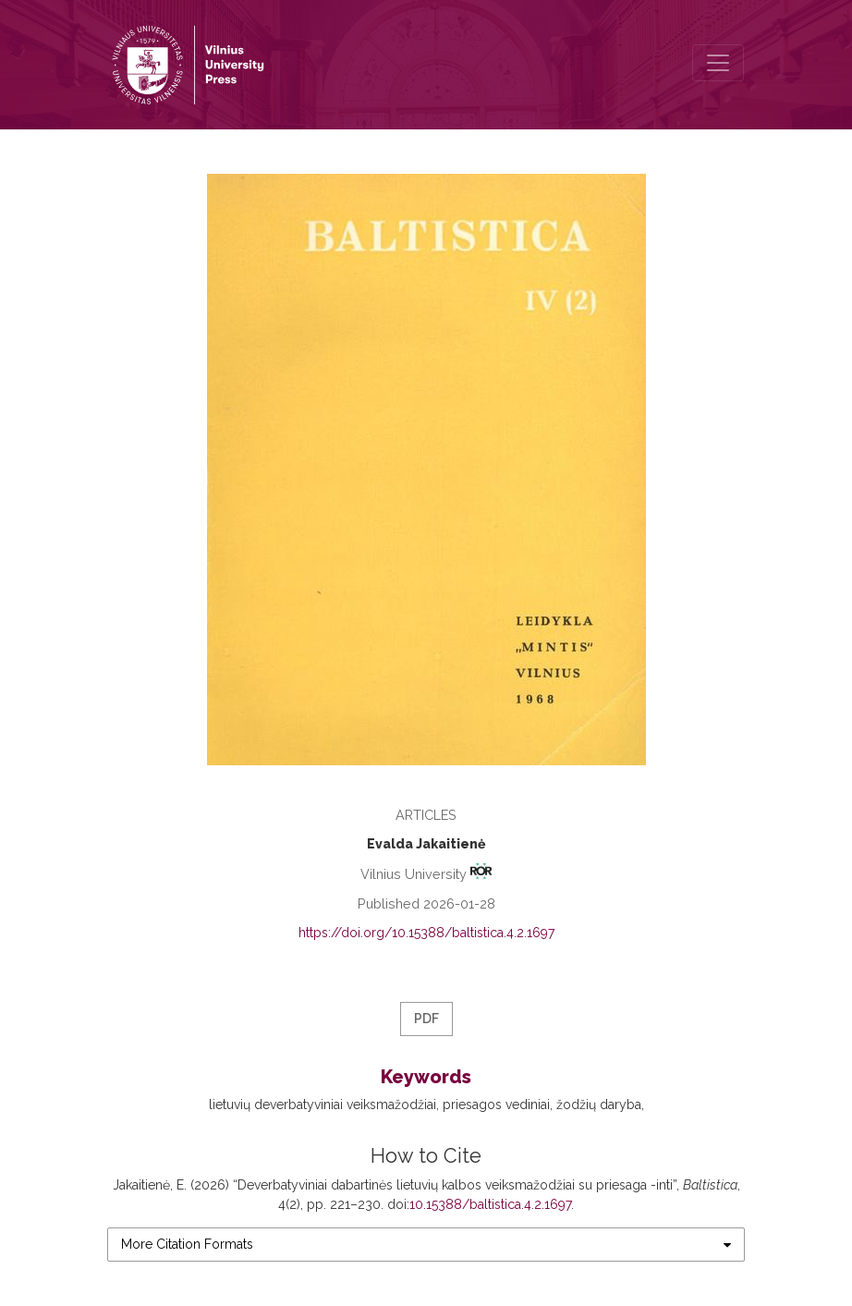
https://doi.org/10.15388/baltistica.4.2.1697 (426, 932)
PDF (426, 1018)
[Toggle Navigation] (718, 62)
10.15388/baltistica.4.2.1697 (490, 1204)
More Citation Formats (187, 1244)
